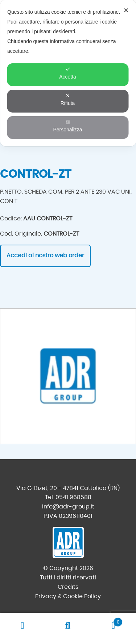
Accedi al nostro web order (45, 255)
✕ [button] (126, 10)
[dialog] (68, 73)
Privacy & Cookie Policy (68, 596)
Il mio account (22, 625)
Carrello (107, 621)
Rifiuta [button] (68, 99)
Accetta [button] (67, 73)
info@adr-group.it (68, 507)
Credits (68, 587)
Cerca (68, 625)
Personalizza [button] (67, 126)
